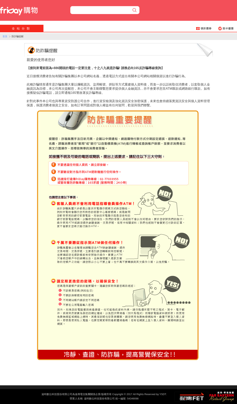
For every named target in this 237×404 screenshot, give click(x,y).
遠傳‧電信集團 (191, 396)
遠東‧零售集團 (221, 396)
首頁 (5, 36)
